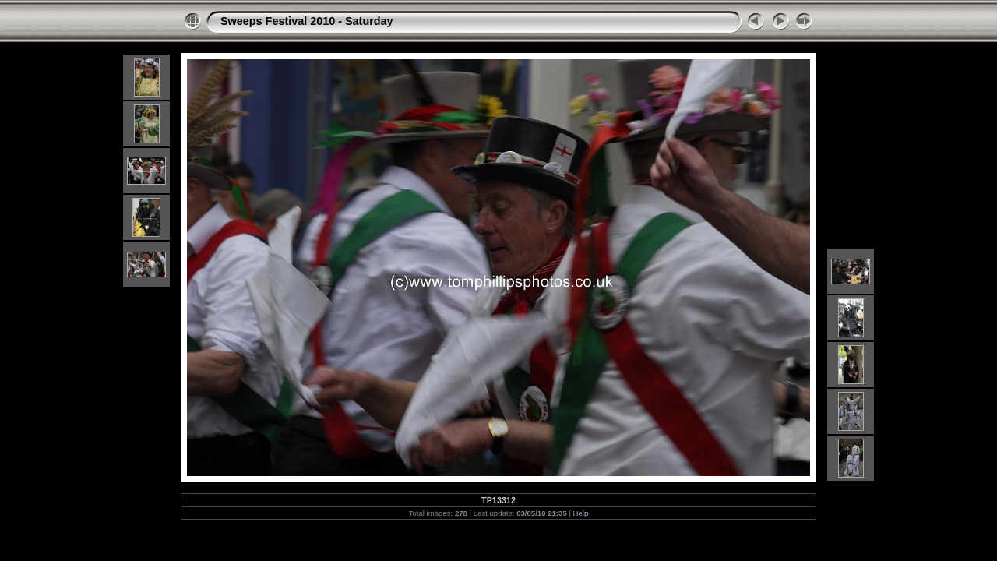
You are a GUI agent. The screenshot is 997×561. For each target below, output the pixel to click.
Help (581, 513)
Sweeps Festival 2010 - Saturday (306, 21)
